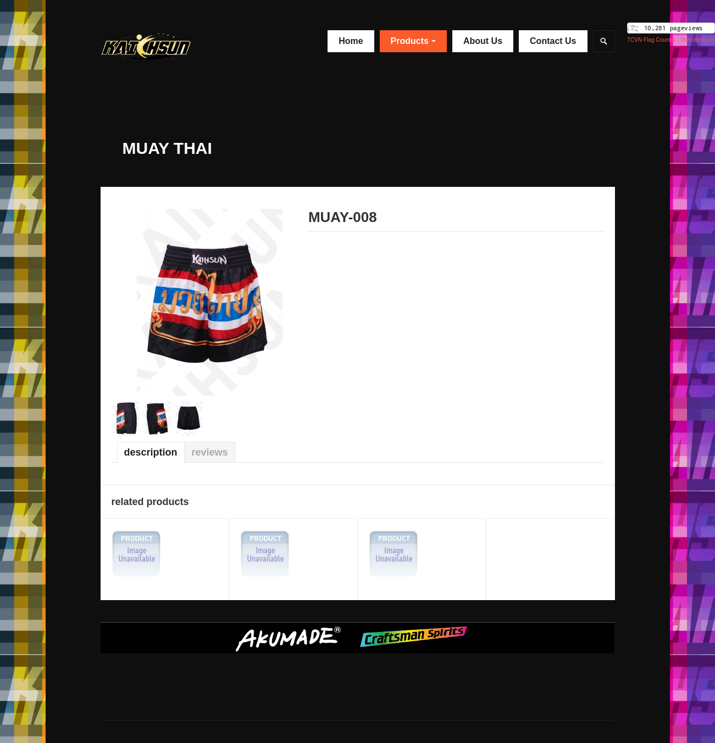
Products (413, 41)
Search (604, 41)
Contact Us (553, 41)
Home (351, 41)
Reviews (210, 452)
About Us (482, 41)
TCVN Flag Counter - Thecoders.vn (670, 40)
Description (151, 452)
